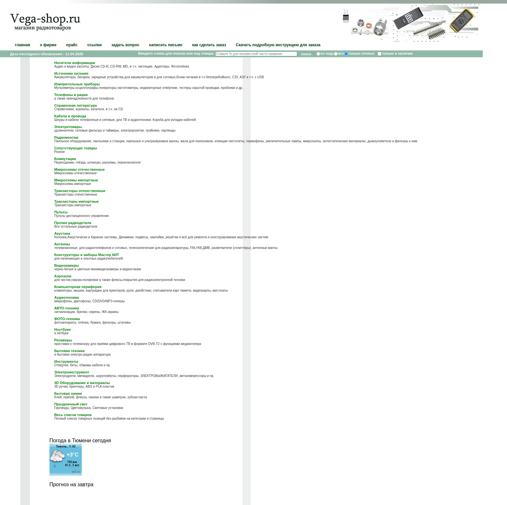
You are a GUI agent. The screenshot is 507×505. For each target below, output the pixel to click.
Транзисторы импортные (76, 201)
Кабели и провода (70, 116)
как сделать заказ (209, 45)
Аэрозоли (62, 276)
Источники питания (71, 73)
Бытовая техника (69, 351)
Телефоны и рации (71, 95)
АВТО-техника (66, 308)
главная (22, 45)
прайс (72, 45)
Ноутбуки (62, 329)
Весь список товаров (73, 415)
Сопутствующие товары (75, 148)
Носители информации (74, 63)
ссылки (94, 45)
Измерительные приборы (77, 84)
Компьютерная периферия (78, 287)
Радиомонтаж (66, 137)
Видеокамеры (66, 265)
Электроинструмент (72, 372)
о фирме (48, 45)
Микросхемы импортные (76, 180)
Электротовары (68, 127)
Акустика (62, 233)
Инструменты (66, 361)
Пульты (61, 212)
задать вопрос (125, 45)
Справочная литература (75, 105)
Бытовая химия (68, 393)
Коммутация (65, 159)
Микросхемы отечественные (79, 169)
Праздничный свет (71, 404)
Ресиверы (63, 340)
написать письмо (165, 45)
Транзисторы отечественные (79, 191)
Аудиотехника (66, 297)
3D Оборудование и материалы (82, 383)
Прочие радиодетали (73, 223)
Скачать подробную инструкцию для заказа (278, 45)
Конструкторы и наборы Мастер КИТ (86, 255)
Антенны (62, 244)
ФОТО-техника (67, 319)
